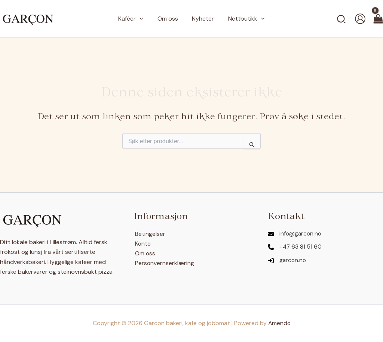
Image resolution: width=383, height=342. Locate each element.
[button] (341, 19)
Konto (142, 244)
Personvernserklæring (163, 263)
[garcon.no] (287, 261)
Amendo (279, 323)
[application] (143, 19)
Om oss (144, 253)
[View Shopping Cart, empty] (378, 19)
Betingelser (149, 234)
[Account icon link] (360, 18)
